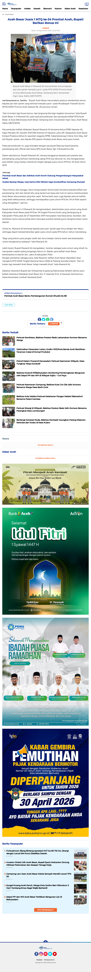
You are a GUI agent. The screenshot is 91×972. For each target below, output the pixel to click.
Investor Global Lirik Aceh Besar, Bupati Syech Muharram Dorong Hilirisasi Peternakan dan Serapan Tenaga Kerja (37, 863)
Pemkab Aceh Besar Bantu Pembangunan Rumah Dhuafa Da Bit (35, 296)
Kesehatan (84, 8)
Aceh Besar (8, 305)
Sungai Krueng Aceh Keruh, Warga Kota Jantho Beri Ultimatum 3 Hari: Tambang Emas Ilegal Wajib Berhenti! (37, 886)
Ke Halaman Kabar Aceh (45, 458)
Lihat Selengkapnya (45, 910)
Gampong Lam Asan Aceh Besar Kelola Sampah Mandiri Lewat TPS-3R (39, 875)
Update (54, 324)
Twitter (51, 955)
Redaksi (39, 960)
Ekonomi (47, 8)
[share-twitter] (43, 319)
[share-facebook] (39, 319)
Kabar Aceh (70, 8)
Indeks (27, 8)
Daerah (37, 8)
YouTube (56, 955)
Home (5, 8)
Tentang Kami (49, 960)
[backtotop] (45, 942)
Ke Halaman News (45, 445)
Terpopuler (16, 8)
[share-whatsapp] (47, 319)
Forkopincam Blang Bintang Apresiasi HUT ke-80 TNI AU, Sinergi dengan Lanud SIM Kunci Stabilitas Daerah (37, 852)
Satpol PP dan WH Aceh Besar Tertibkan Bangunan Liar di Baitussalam (34, 898)
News (5, 438)
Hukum (58, 8)
